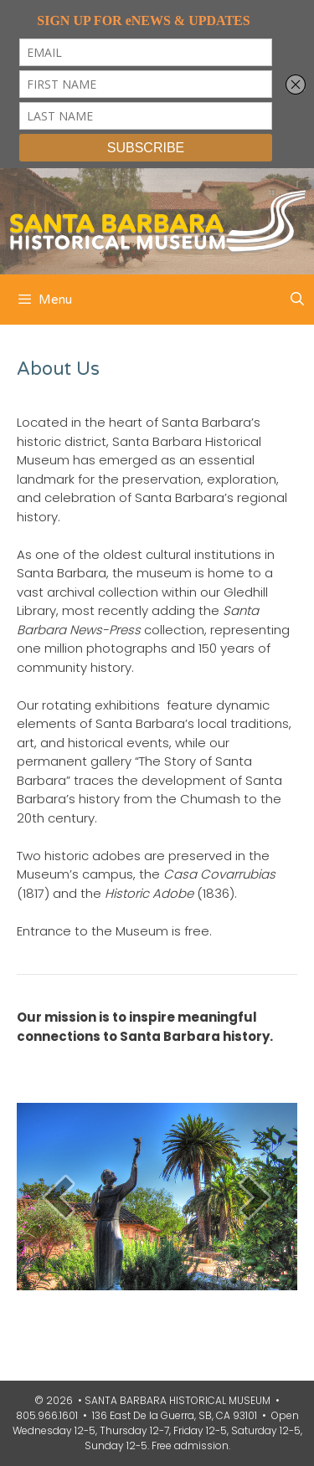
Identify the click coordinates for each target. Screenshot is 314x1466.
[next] (255, 1197)
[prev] (58, 1197)
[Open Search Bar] (297, 299)
